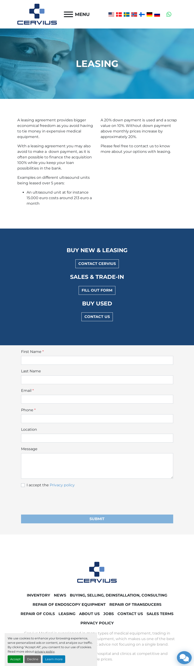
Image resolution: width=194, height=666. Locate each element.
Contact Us (130, 614)
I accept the (51, 485)
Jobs (108, 614)
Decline (32, 659)
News (60, 595)
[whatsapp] (169, 14)
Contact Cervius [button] (97, 263)
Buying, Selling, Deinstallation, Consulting (118, 595)
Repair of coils (38, 614)
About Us (89, 614)
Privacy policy (62, 485)
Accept (15, 659)
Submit (97, 519)
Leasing (67, 614)
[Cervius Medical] (97, 572)
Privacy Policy (97, 623)
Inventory (38, 595)
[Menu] (68, 14)
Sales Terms (160, 614)
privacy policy (45, 651)
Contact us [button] (97, 316)
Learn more (54, 659)
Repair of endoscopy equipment (69, 604)
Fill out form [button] (97, 290)
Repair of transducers (135, 604)
